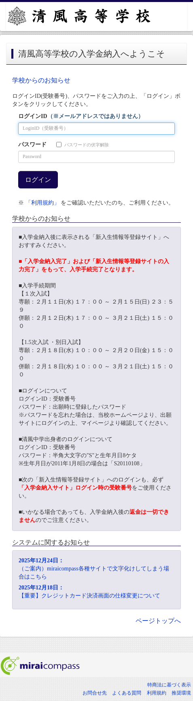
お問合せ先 (95, 693)
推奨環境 (181, 693)
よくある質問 (126, 693)
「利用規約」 (42, 203)
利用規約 (156, 693)
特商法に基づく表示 (169, 685)
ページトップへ (158, 620)
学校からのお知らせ (41, 80)
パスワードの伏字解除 (82, 144)
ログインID (81, 116)
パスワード (32, 144)
